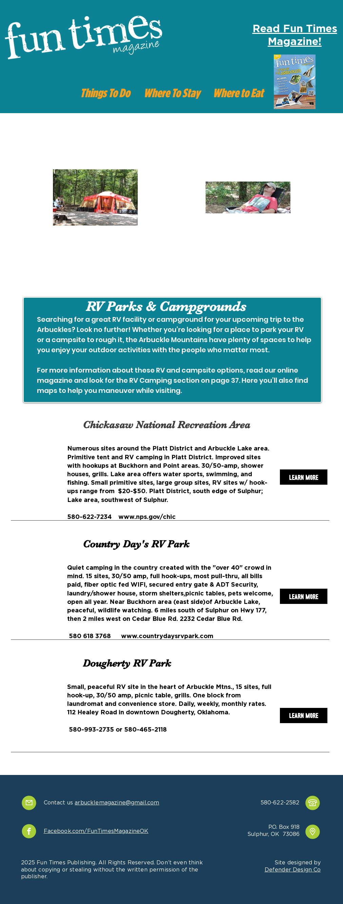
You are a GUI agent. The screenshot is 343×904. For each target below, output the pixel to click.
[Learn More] (303, 477)
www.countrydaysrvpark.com (167, 636)
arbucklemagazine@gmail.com (117, 802)
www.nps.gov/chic (147, 517)
